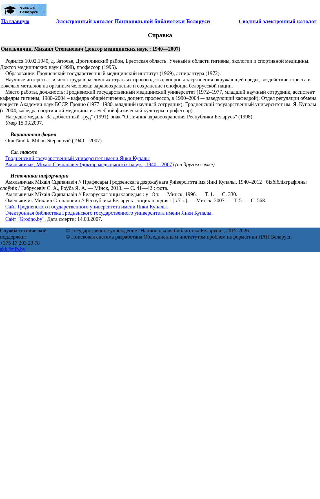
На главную (15, 21)
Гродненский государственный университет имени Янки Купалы (77, 158)
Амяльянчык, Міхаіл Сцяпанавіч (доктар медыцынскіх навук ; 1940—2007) (89, 164)
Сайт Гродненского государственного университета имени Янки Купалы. (86, 207)
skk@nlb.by (12, 249)
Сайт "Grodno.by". (25, 219)
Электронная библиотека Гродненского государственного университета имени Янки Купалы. (109, 213)
